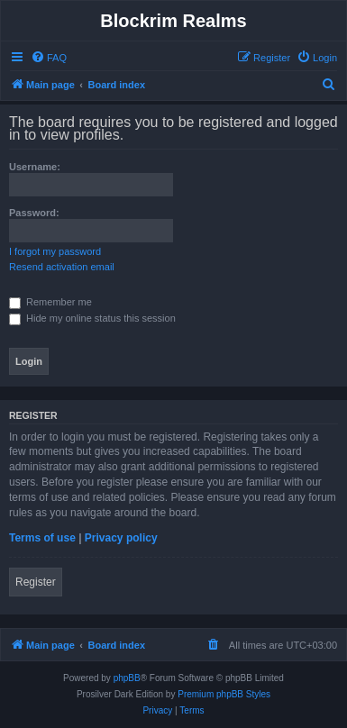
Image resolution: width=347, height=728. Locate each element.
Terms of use (42, 538)
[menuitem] (49, 57)
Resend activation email (61, 266)
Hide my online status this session (92, 318)
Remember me (50, 301)
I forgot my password (55, 251)
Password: (34, 212)
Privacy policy (121, 538)
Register (35, 582)
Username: (34, 166)
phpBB (127, 678)
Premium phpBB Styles (224, 694)
